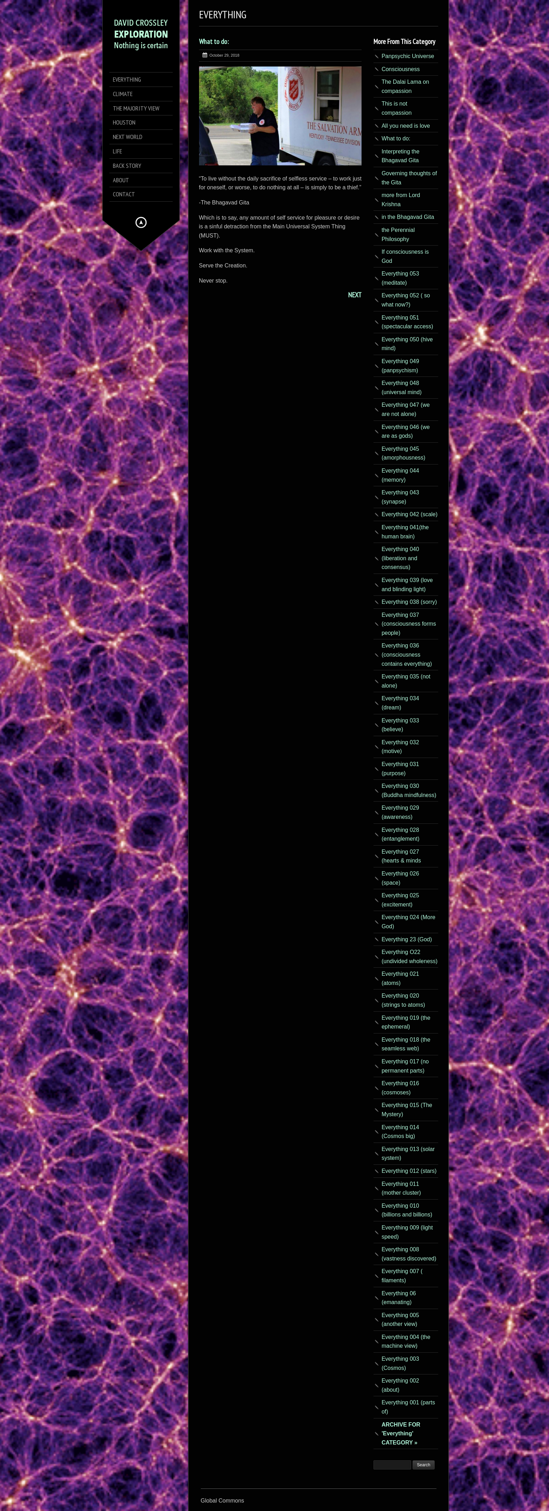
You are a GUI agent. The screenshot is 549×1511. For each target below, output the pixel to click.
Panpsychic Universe (408, 56)
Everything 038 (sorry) (409, 602)
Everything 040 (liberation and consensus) (400, 558)
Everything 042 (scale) (410, 514)
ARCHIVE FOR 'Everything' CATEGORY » (401, 1434)
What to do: (214, 41)
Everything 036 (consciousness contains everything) (407, 654)
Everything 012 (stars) (409, 1171)
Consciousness (401, 69)
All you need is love (406, 126)
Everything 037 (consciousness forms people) (409, 624)
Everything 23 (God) (407, 939)
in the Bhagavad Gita (408, 217)
